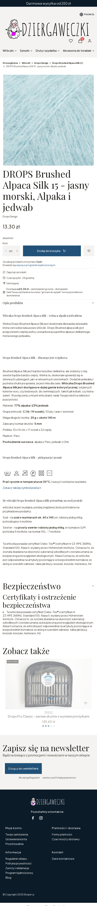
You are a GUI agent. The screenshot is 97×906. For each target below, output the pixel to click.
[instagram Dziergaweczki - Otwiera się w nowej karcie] (41, 818)
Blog (8, 877)
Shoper (28, 894)
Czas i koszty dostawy (66, 839)
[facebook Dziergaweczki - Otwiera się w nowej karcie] (33, 818)
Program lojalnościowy (19, 873)
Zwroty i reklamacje (17, 868)
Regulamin (34, 777)
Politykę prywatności (65, 777)
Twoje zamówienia (16, 834)
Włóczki (26, 63)
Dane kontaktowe (63, 858)
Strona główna (10, 63)
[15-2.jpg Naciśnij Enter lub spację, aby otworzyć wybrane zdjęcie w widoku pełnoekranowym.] (48, 120)
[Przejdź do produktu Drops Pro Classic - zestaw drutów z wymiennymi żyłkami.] (48, 684)
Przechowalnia (14, 844)
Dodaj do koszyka (51, 251)
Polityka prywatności (18, 863)
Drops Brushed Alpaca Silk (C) (67, 63)
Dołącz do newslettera (23, 768)
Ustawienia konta (16, 839)
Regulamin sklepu (16, 858)
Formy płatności (62, 834)
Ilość (5, 243)
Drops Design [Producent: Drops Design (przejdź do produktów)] (10, 216)
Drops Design (41, 63)
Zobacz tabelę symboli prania (21, 488)
